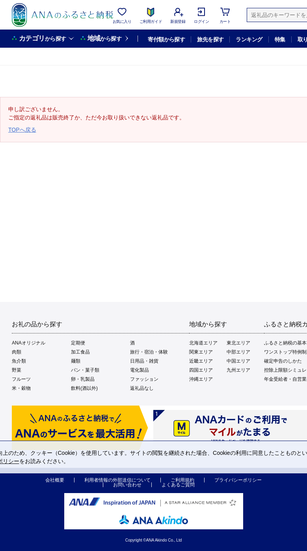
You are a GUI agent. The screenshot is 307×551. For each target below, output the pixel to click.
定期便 (78, 343)
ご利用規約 (182, 480)
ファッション (144, 379)
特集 (280, 39)
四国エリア (201, 370)
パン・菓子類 (85, 370)
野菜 (16, 370)
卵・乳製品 (83, 379)
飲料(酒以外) (84, 388)
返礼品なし (142, 388)
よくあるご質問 (178, 485)
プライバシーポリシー (238, 480)
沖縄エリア (201, 379)
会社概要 (54, 480)
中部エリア (238, 352)
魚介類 (19, 361)
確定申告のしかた (283, 361)
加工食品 (80, 352)
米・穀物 (21, 388)
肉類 (16, 352)
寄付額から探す (166, 39)
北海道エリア (203, 343)
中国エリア (238, 361)
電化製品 (139, 370)
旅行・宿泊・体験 (149, 352)
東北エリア (238, 343)
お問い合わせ (127, 485)
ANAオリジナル (28, 343)
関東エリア (201, 352)
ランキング (249, 39)
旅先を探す (210, 39)
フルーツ (21, 379)
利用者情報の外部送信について (117, 480)
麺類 (75, 361)
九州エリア (238, 370)
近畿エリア (201, 361)
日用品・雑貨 (144, 361)
